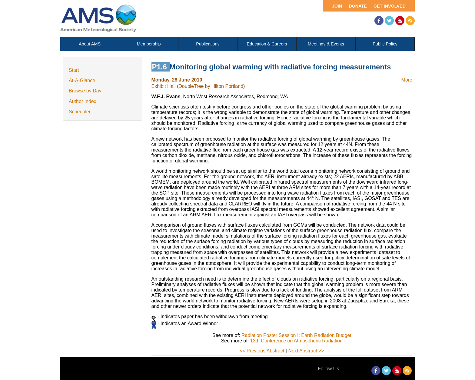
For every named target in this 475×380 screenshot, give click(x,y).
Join (337, 6)
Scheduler (80, 111)
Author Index (82, 101)
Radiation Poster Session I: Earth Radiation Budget (296, 335)
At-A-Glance (82, 80)
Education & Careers (267, 44)
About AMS (90, 44)
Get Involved (390, 6)
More (406, 79)
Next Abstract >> (306, 350)
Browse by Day (85, 90)
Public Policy (385, 44)
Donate (358, 6)
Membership (149, 44)
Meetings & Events (326, 44)
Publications (208, 44)
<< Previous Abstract (262, 350)
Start (74, 70)
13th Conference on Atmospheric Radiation (296, 340)
